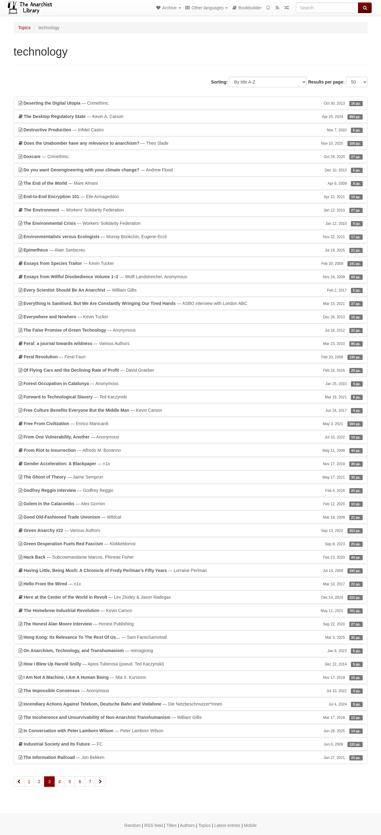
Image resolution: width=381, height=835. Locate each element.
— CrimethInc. (191, 103)
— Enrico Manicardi (191, 423)
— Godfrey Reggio (191, 490)
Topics (24, 27)
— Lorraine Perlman (191, 570)
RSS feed (153, 825)
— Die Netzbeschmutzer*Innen (191, 704)
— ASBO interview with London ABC (191, 303)
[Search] (327, 7)
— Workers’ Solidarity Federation (191, 210)
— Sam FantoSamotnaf (191, 637)
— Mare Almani (191, 183)
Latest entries (227, 825)
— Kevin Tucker (191, 263)
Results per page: (326, 81)
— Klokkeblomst (191, 544)
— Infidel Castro (191, 130)
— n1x (191, 464)
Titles (171, 825)
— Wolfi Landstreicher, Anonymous (191, 277)
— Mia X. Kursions (191, 677)
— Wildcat (191, 517)
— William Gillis (191, 290)
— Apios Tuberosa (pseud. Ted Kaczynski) (191, 664)
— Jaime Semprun (191, 477)
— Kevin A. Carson (191, 116)
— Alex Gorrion (191, 504)
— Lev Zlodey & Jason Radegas (191, 597)
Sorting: (219, 81)
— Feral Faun (191, 357)
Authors (187, 825)
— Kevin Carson (191, 410)
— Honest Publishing (191, 624)
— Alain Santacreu (191, 250)
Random (132, 825)
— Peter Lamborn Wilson (191, 731)
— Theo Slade (191, 143)
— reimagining (191, 650)
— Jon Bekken (191, 757)
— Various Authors (191, 343)
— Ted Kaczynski (191, 397)
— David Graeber (191, 370)
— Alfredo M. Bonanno (191, 450)
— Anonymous (191, 330)
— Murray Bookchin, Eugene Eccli (191, 237)
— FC (191, 744)
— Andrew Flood (191, 170)
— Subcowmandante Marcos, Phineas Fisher (191, 557)
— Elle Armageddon (191, 196)
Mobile (250, 825)
